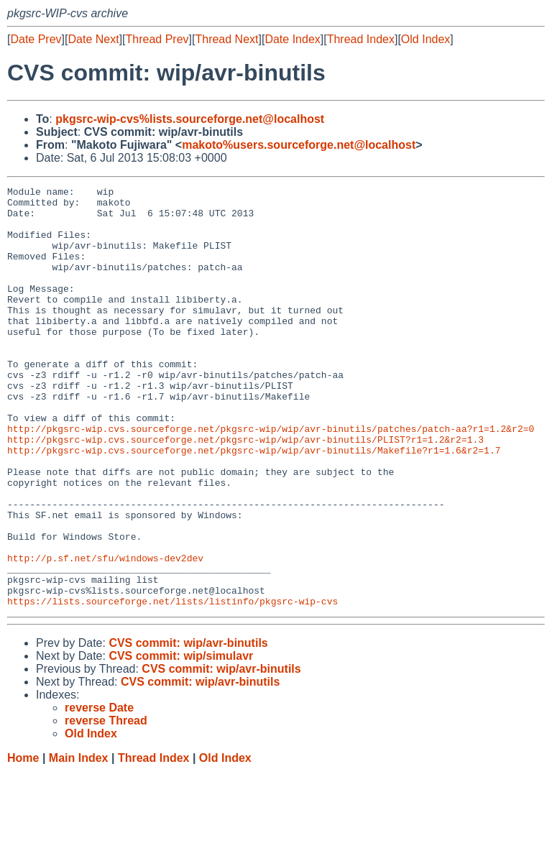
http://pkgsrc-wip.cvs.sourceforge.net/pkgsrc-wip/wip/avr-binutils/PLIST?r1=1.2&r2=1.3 (245, 490)
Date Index (292, 39)
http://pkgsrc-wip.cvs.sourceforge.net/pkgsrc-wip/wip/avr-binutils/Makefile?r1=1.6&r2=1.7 (253, 503)
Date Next (93, 39)
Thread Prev (157, 39)
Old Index (425, 39)
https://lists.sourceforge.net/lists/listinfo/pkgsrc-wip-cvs (172, 684)
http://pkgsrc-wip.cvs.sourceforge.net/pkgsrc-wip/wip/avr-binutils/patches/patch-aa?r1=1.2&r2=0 (270, 477)
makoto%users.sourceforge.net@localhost (298, 145)
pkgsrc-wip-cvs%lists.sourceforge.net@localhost (189, 119)
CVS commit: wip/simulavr (181, 740)
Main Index (79, 842)
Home (23, 842)
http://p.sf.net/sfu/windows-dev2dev (105, 633)
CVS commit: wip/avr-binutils (188, 727)
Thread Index (361, 39)
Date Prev (35, 39)
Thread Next (226, 39)
